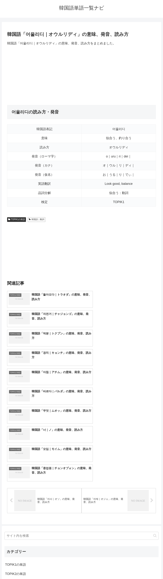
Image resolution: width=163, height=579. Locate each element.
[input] (81, 440)
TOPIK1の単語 (16, 219)
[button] (155, 440)
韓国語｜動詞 (36, 219)
